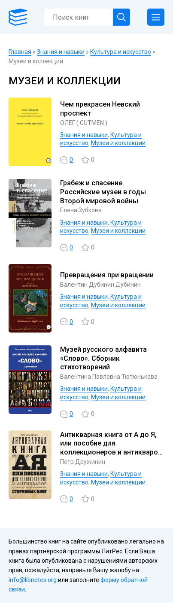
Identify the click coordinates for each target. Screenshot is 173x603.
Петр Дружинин (82, 461)
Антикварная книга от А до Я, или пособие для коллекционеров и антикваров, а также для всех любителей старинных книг (112, 452)
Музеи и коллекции (118, 143)
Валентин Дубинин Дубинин (100, 284)
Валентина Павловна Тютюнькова (109, 376)
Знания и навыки (61, 51)
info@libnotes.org (33, 579)
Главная (20, 51)
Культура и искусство (120, 51)
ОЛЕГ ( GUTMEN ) (83, 122)
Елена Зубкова (81, 210)
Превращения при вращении (107, 275)
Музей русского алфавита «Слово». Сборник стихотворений (103, 358)
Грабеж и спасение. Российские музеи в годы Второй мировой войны (103, 192)
